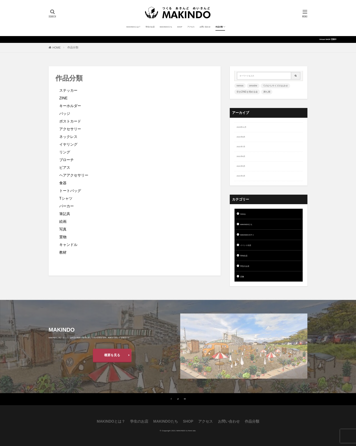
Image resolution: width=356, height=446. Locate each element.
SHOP (179, 27)
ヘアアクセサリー (73, 175)
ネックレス (68, 137)
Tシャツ (65, 198)
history (243, 214)
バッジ (64, 113)
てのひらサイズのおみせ (275, 85)
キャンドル (68, 245)
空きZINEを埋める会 (247, 92)
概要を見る (112, 355)
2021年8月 (241, 137)
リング (64, 152)
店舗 (242, 277)
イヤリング (68, 144)
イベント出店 (245, 245)
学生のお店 (150, 27)
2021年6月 (241, 156)
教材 (63, 252)
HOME (56, 47)
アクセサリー (70, 129)
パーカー (66, 206)
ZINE (63, 98)
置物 (63, 237)
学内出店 (243, 256)
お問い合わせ (205, 27)
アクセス (191, 27)
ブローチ (66, 160)
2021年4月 (241, 176)
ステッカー (68, 90)
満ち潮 (266, 92)
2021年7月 (241, 147)
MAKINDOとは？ (133, 27)
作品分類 (219, 27)
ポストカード (70, 121)
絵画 (63, 221)
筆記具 (64, 214)
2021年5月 (241, 166)
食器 (63, 183)
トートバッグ (70, 191)
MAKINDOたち (166, 27)
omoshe (253, 85)
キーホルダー (70, 106)
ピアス (64, 167)
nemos (240, 85)
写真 (63, 229)
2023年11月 (241, 127)
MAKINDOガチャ (247, 235)
